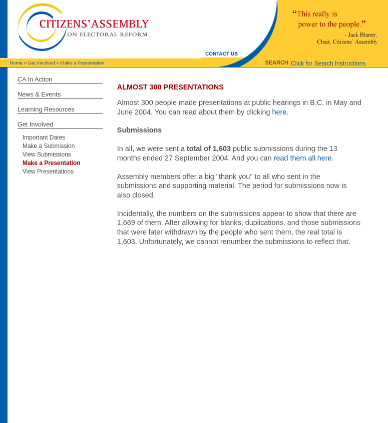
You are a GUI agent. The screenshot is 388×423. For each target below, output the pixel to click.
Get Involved (41, 63)
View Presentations (48, 171)
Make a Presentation (83, 63)
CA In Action (35, 79)
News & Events (39, 94)
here (279, 112)
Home (16, 63)
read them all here (303, 158)
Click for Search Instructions (328, 63)
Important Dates (44, 137)
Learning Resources (46, 109)
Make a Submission (49, 146)
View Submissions (47, 154)
